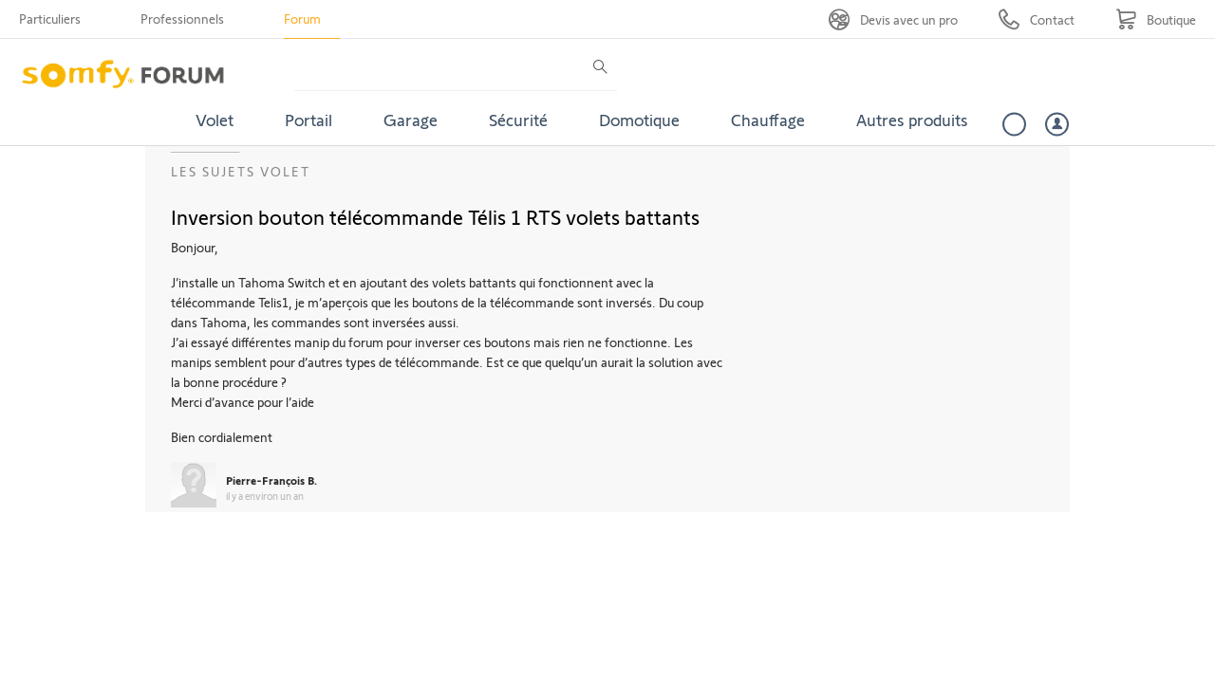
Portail (308, 119)
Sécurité (518, 119)
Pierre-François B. (271, 480)
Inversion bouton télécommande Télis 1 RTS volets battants (435, 216)
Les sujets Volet (240, 171)
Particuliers (50, 18)
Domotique (639, 119)
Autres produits (912, 119)
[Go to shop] (1155, 19)
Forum (302, 18)
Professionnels (182, 18)
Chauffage (768, 119)
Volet (215, 119)
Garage (410, 119)
